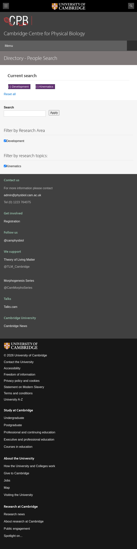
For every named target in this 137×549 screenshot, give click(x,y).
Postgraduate (13, 425)
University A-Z (13, 399)
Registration (12, 221)
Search (131, 6)
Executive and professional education (29, 439)
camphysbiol (15, 240)
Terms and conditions (18, 393)
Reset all (10, 94)
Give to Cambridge (16, 473)
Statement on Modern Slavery (24, 387)
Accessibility (12, 368)
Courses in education (18, 446)
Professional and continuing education (29, 432)
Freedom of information (19, 374)
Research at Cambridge (21, 506)
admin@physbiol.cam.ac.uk (22, 195)
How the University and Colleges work (29, 466)
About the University (19, 458)
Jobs (7, 480)
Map (7, 487)
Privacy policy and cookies (22, 380)
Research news (14, 514)
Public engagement (17, 528)
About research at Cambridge (24, 521)
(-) (10, 86)
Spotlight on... (13, 535)
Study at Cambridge (18, 410)
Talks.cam (10, 306)
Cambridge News (15, 326)
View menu (6, 6)
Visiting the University (18, 494)
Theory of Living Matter (19, 259)
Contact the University (19, 362)
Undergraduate (14, 418)
